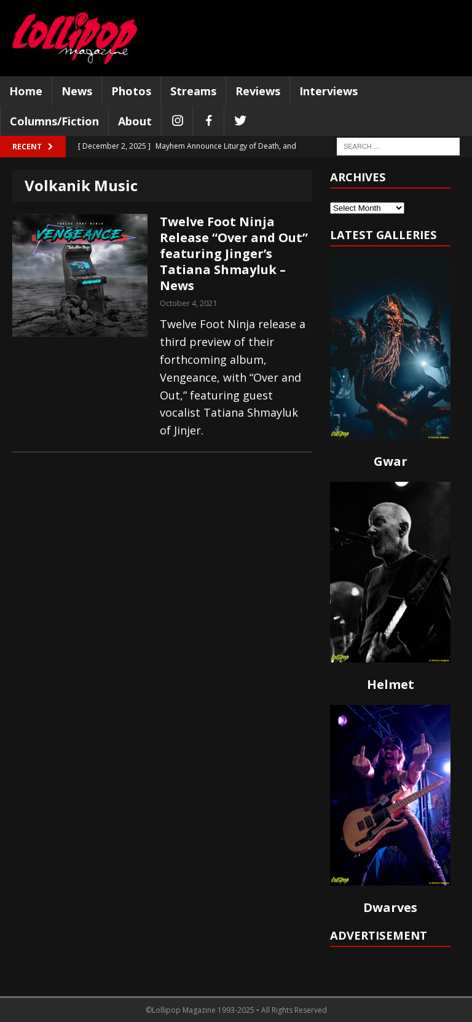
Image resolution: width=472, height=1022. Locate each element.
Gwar (390, 461)
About (135, 121)
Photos (131, 91)
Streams (193, 91)
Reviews (257, 91)
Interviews (328, 91)
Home (25, 91)
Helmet (390, 684)
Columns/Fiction (54, 121)
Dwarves (390, 907)
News (76, 91)
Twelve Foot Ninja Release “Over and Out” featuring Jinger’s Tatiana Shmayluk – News (234, 253)
